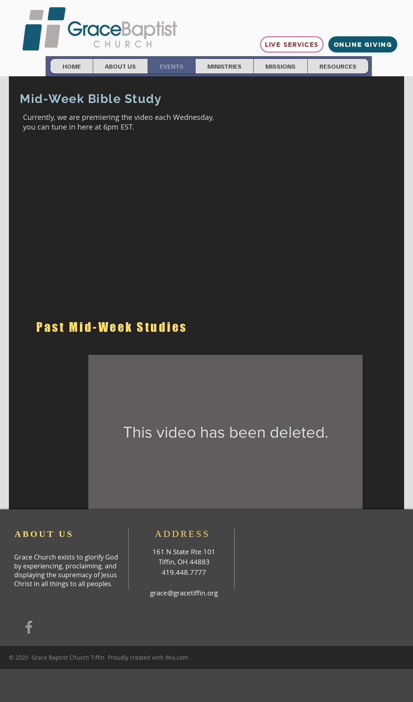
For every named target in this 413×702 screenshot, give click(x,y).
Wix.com (176, 657)
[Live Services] (291, 44)
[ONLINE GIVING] (362, 44)
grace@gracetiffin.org (184, 592)
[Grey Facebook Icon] (29, 627)
